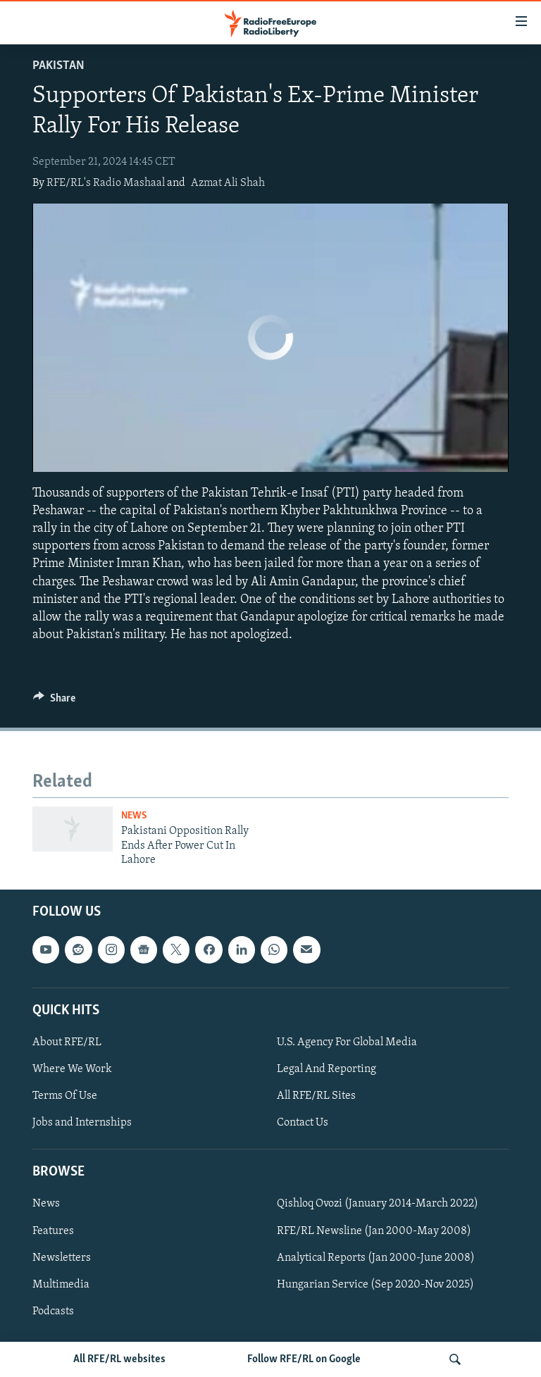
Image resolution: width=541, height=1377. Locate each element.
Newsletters (61, 1257)
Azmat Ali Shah (228, 183)
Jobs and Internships (82, 1122)
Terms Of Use (64, 1096)
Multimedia (60, 1284)
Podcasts (53, 1310)
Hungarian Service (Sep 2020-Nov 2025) (375, 1284)
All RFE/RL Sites (316, 1096)
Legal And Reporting (326, 1069)
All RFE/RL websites (119, 1359)
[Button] (54, 701)
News (134, 816)
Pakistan (58, 66)
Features (53, 1230)
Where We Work (72, 1069)
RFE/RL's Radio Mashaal (105, 183)
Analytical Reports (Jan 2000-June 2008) (376, 1257)
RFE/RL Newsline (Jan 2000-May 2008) (374, 1230)
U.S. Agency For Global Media (347, 1042)
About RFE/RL (66, 1042)
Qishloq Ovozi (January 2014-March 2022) (377, 1203)
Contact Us (302, 1122)
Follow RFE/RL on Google (304, 1359)
